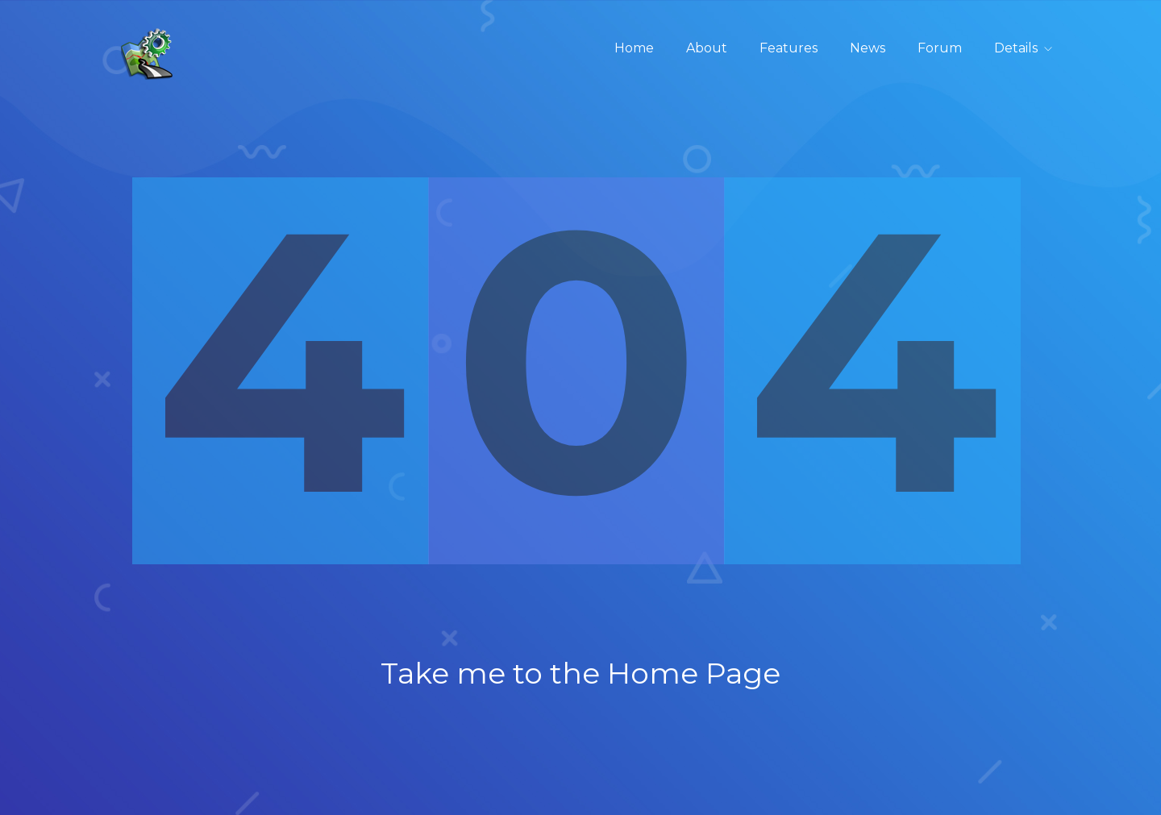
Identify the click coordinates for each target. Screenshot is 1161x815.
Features (788, 48)
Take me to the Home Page (580, 673)
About (706, 48)
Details (1016, 48)
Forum (940, 48)
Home (634, 48)
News (867, 48)
